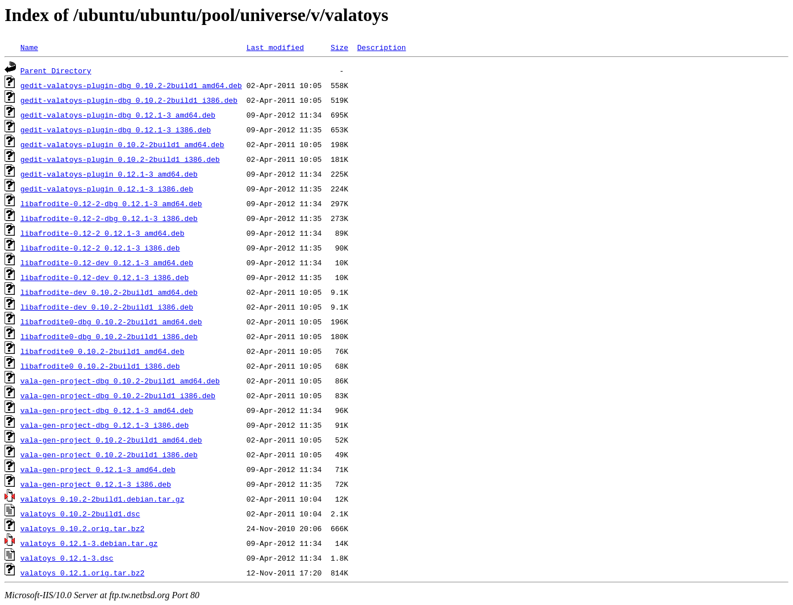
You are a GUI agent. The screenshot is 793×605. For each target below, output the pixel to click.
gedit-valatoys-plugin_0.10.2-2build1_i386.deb (120, 159)
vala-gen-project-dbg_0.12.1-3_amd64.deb (106, 410)
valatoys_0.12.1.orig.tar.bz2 (82, 573)
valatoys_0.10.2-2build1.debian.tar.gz (102, 499)
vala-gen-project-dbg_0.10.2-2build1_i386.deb (117, 395)
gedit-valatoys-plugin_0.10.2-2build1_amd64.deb (122, 144)
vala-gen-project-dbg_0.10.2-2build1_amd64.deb (120, 380)
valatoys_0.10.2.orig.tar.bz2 (82, 528)
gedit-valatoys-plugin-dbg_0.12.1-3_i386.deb (115, 129)
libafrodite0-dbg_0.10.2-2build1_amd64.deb (111, 321)
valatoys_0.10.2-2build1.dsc (80, 513)
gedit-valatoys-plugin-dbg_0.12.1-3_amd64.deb (117, 115)
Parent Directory (55, 70)
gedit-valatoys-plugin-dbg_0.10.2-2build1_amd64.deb (131, 85)
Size (339, 47)
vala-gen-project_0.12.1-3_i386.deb (95, 484)
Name (29, 47)
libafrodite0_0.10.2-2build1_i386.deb (100, 366)
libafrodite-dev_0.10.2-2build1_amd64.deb (109, 292)
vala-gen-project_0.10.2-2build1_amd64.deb (111, 440)
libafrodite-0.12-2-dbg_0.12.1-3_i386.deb (109, 218)
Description (381, 47)
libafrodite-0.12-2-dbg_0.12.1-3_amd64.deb (111, 203)
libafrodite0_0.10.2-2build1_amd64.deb (102, 351)
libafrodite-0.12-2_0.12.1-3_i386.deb (100, 248)
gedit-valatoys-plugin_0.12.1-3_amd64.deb (109, 174)
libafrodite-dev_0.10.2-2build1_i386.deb (106, 307)
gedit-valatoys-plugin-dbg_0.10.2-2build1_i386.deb (128, 100)
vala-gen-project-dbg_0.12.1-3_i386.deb (104, 425)
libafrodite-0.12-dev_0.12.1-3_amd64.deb (106, 262)
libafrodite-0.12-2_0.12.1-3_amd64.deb (102, 233)
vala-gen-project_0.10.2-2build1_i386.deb (109, 454)
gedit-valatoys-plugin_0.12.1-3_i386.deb (106, 188)
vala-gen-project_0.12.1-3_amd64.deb (98, 469)
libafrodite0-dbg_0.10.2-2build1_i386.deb (109, 336)
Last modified (275, 47)
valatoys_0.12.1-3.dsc (67, 558)
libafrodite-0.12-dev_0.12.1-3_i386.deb (104, 277)
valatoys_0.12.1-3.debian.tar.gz (89, 543)
